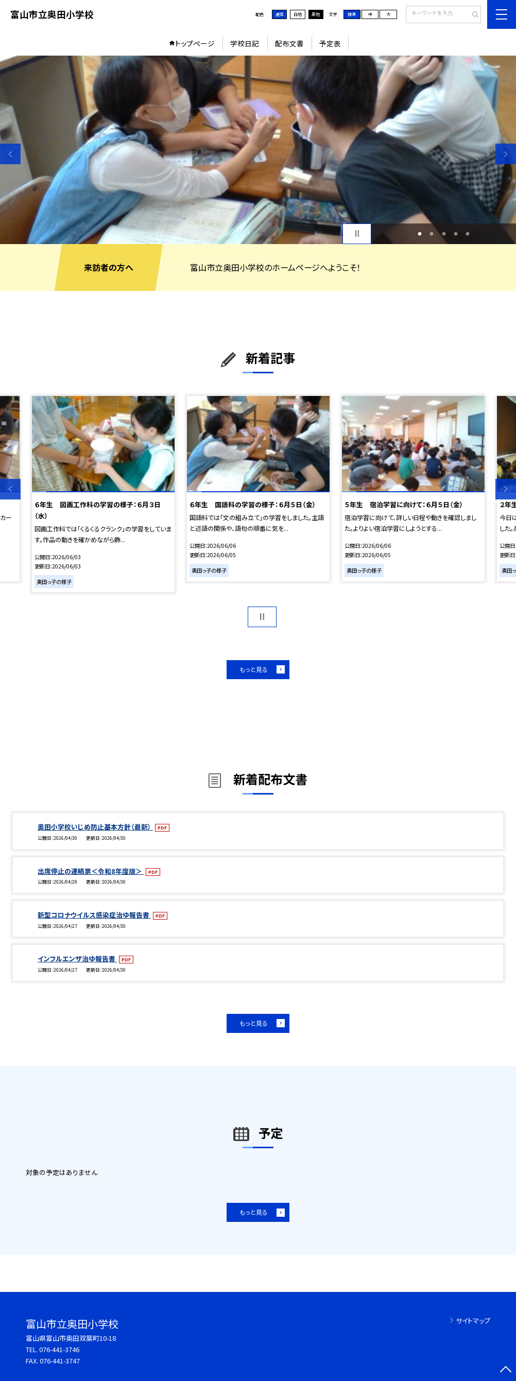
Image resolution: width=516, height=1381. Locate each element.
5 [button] (468, 233)
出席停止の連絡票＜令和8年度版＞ (91, 871)
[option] (258, 150)
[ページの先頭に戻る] (505, 1370)
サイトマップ (473, 1320)
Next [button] (505, 154)
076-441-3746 (59, 1349)
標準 (352, 14)
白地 (298, 14)
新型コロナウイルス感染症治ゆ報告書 (94, 915)
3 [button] (443, 233)
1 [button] (420, 233)
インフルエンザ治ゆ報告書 (77, 958)
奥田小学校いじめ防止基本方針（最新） (95, 827)
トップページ (195, 43)
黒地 (316, 14)
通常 (280, 14)
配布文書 (289, 43)
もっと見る (253, 669)
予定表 (330, 43)
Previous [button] (10, 154)
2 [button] (432, 233)
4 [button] (456, 233)
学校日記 (244, 43)
